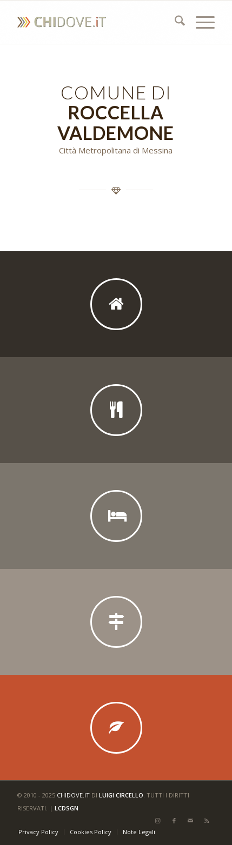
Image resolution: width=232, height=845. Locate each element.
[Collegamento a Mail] (190, 821)
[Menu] (200, 22)
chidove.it (73, 795)
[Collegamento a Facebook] (174, 821)
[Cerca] (174, 22)
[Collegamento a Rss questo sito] (206, 821)
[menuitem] (174, 22)
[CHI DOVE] (96, 22)
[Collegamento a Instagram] (158, 821)
